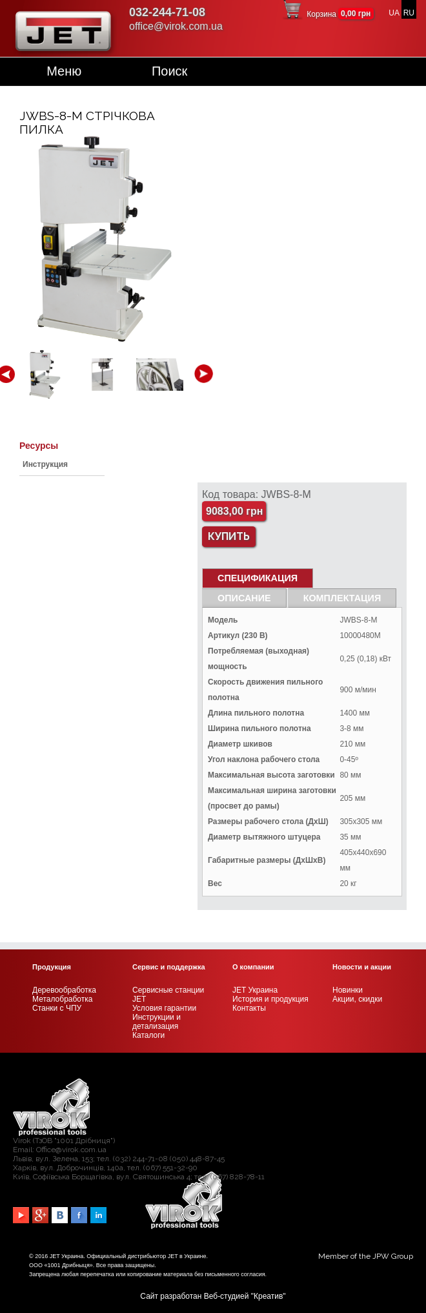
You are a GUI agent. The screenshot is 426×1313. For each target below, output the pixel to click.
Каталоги (148, 1035)
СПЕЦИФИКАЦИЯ (258, 578)
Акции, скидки (357, 999)
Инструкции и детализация (156, 1022)
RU (408, 12)
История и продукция (270, 999)
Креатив (268, 1296)
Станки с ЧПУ (56, 1008)
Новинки (347, 990)
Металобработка (62, 999)
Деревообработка (64, 990)
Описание (244, 598)
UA (394, 12)
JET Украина (255, 990)
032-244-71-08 (167, 12)
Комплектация (342, 598)
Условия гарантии (164, 1008)
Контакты (249, 1008)
